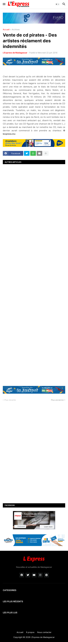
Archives (16, 30)
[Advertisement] (34, 275)
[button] (4, 4)
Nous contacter (44, 632)
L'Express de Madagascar (15, 52)
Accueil (6, 30)
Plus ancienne (57, 400)
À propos (30, 632)
